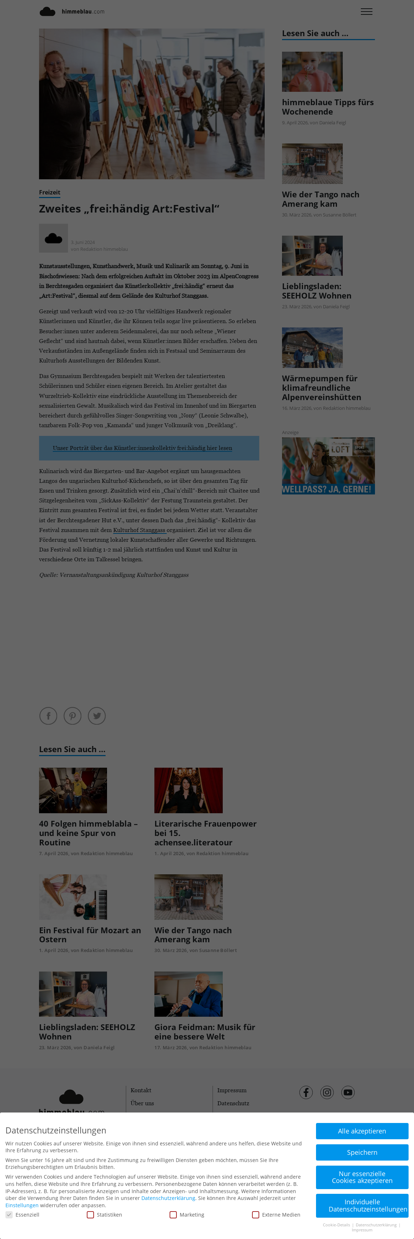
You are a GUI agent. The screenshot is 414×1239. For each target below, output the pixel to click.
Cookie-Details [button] (337, 1224)
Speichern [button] (362, 1152)
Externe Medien (276, 1214)
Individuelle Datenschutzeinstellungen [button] (368, 1205)
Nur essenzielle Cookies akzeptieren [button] (362, 1177)
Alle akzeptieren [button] (362, 1131)
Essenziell (22, 1214)
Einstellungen (22, 1205)
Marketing (187, 1214)
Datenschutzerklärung (168, 1198)
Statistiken (104, 1214)
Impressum (362, 1229)
